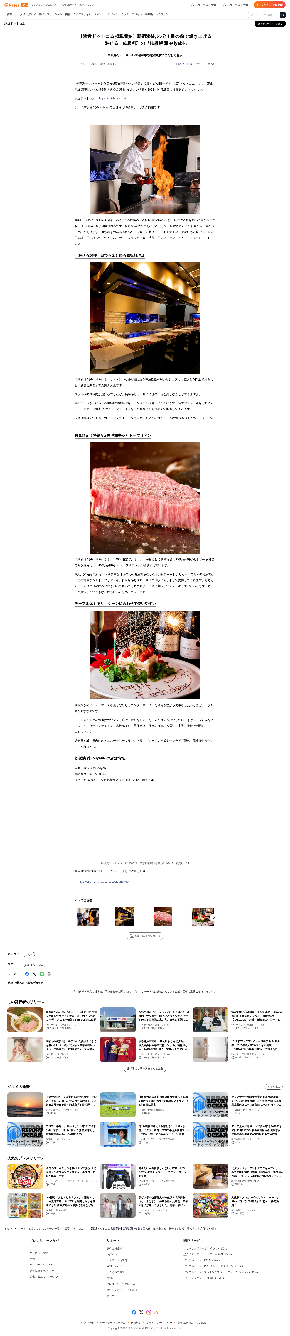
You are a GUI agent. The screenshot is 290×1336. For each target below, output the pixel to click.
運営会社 (89, 1322)
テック (125, 14)
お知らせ (112, 1278)
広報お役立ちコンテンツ (44, 1276)
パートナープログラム (113, 1322)
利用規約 (136, 1322)
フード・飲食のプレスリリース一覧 (39, 1228)
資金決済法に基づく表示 (191, 1322)
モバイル (137, 14)
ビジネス (113, 14)
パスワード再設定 (117, 1260)
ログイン (112, 1254)
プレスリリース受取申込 (121, 1283)
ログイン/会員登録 (270, 4)
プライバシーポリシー (159, 1322)
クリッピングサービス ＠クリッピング (205, 1248)
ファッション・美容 (58, 14)
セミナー (112, 1295)
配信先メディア (39, 1258)
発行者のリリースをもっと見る (145, 1068)
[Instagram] (148, 1312)
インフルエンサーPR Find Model (202, 1260)
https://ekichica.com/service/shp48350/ (103, 882)
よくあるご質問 (116, 1272)
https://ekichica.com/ (112, 98)
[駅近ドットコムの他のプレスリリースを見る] (270, 24)
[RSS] (156, 1312)
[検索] (283, 15)
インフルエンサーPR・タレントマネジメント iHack (213, 1266)
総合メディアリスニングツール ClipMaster (208, 1254)
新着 (9, 14)
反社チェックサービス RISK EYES (203, 1278)
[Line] (42, 974)
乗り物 (149, 14)
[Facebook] (27, 974)
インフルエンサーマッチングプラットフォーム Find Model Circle (221, 1272)
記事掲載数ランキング (42, 1270)
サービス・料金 (39, 1252)
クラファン (162, 14)
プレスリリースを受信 (235, 4)
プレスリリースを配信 (203, 4)
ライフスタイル (82, 14)
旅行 (41, 14)
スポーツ (99, 14)
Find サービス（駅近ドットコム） (195, 63)
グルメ (32, 14)
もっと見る (273, 1086)
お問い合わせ (114, 1266)
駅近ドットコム (34, 964)
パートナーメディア (41, 1264)
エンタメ (20, 14)
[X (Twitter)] (34, 974)
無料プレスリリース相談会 (122, 1289)
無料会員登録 (114, 1248)
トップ (8, 1228)
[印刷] (49, 974)
